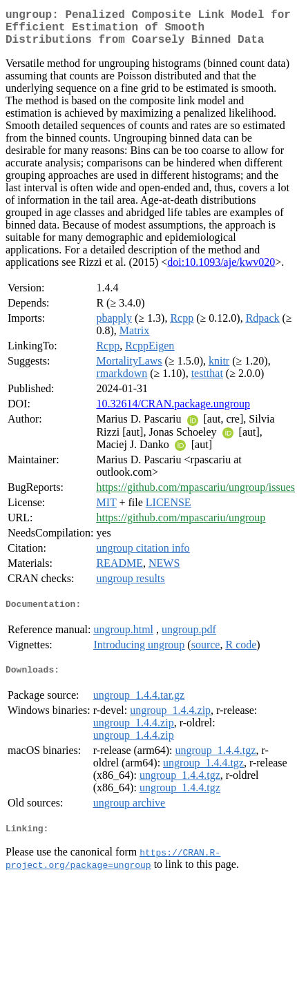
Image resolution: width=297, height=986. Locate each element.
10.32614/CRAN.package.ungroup (173, 412)
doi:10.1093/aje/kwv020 (221, 270)
